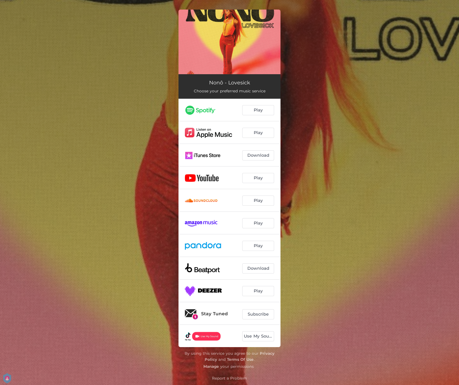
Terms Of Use (240, 359)
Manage (211, 366)
